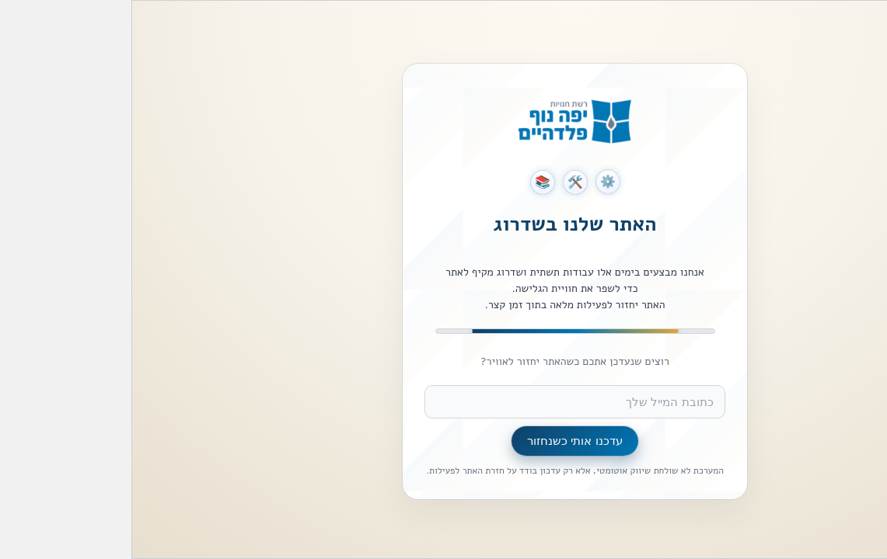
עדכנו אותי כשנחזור (443, 440)
